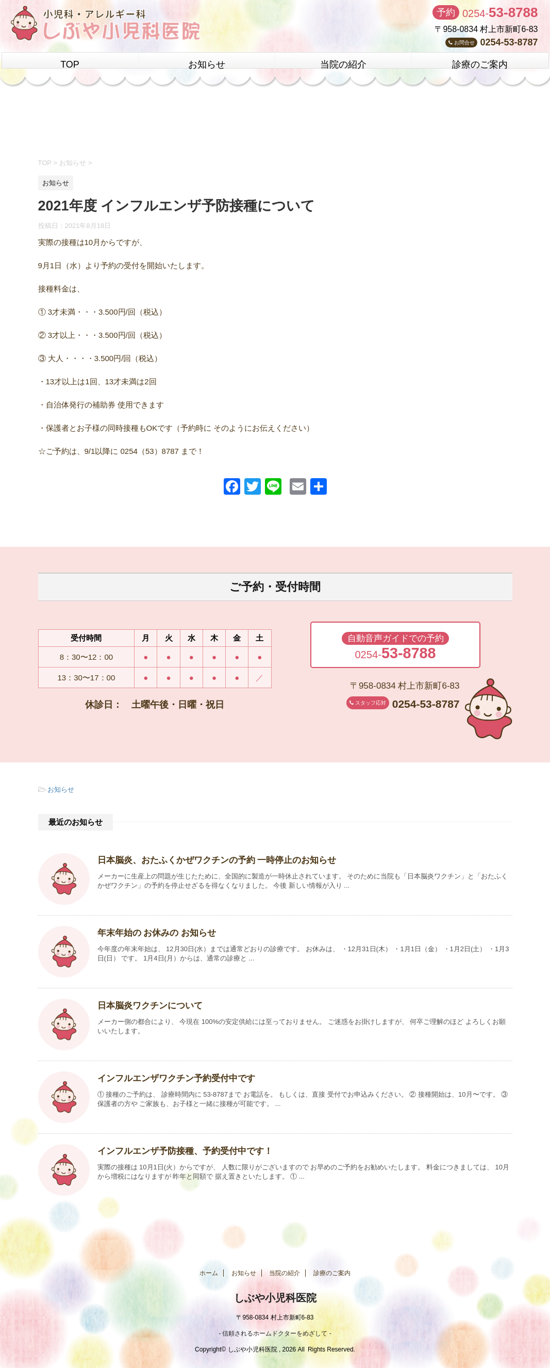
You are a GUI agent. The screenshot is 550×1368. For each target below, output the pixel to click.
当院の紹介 (343, 64)
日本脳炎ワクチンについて (146, 1004)
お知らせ (206, 64)
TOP (69, 64)
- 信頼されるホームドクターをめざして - (275, 1330)
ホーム (208, 1272)
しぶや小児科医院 (275, 1296)
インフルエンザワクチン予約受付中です (171, 1076)
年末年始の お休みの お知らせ (153, 931)
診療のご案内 (480, 64)
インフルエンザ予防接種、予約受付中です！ (179, 1149)
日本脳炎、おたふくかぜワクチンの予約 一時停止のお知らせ (209, 858)
